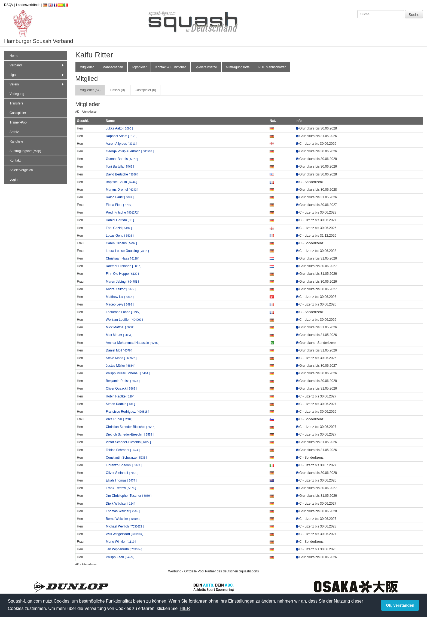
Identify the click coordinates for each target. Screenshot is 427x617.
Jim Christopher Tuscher (128, 496)
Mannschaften (112, 67)
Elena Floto (119, 205)
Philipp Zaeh (120, 557)
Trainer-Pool (19, 122)
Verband (37, 65)
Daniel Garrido (120, 220)
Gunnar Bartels (122, 159)
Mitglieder (87, 67)
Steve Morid (121, 358)
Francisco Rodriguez (127, 412)
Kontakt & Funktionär (170, 67)
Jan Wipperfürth (124, 549)
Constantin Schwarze (126, 457)
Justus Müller (120, 366)
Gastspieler (18, 113)
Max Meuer (119, 335)
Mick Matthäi (120, 327)
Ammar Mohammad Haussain (132, 343)
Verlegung (17, 94)
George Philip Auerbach (130, 151)
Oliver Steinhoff (122, 473)
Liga (37, 75)
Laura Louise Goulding (127, 251)
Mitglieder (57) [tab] (90, 90)
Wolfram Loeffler (124, 320)
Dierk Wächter (120, 503)
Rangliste (16, 141)
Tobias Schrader (123, 450)
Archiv (14, 132)
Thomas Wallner (123, 511)
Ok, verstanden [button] (400, 605)
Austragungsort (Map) (25, 151)
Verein (37, 84)
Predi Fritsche (122, 212)
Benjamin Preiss (123, 381)
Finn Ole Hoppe (122, 274)
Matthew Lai (120, 297)
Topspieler (139, 67)
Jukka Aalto (119, 128)
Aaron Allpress (121, 144)
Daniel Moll (119, 350)
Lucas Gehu (120, 235)
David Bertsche (122, 174)
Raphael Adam (122, 136)
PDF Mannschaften (272, 67)
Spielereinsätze (206, 67)
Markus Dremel (122, 190)
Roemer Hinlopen (124, 266)
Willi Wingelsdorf (124, 534)
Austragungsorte (238, 67)
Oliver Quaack (121, 388)
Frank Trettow (121, 488)
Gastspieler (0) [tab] (145, 90)
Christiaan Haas (122, 258)
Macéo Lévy (120, 304)
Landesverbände (28, 5)
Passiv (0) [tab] (117, 90)
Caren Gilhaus (121, 243)
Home (14, 56)
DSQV (8, 5)
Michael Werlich (125, 526)
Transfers (16, 103)
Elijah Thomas (121, 480)
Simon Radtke (120, 404)
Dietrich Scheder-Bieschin (130, 434)
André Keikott (121, 289)
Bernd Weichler (123, 519)
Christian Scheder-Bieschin (130, 427)
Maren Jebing (122, 281)
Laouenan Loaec (123, 312)
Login (13, 179)
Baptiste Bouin (121, 182)
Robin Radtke (120, 396)
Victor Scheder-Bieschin (128, 442)
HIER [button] (185, 608)
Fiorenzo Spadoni (124, 465)
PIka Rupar (119, 419)
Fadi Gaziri (119, 228)
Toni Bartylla (120, 166)
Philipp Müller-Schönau (128, 373)
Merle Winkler (121, 542)
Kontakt (15, 160)
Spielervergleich (21, 170)
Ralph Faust (120, 197)
